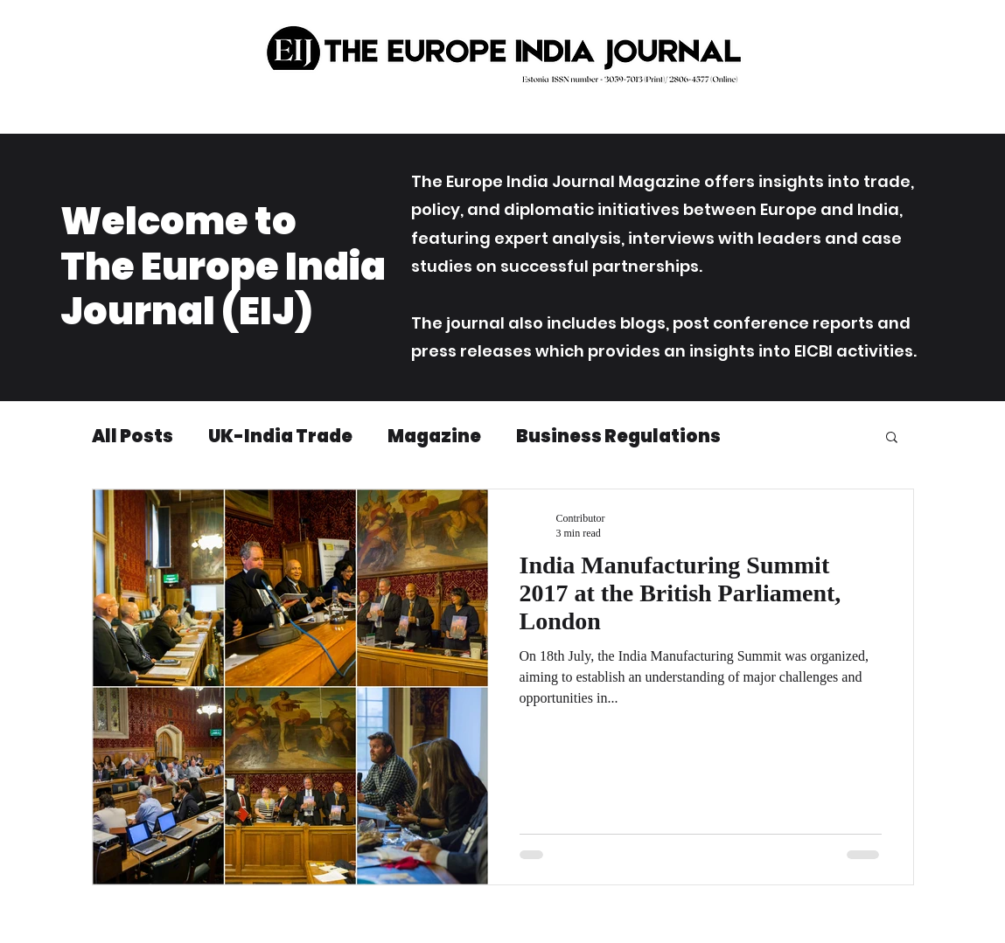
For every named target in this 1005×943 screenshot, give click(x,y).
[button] (891, 438)
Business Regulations (618, 436)
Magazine (434, 436)
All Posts (132, 436)
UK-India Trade (280, 436)
